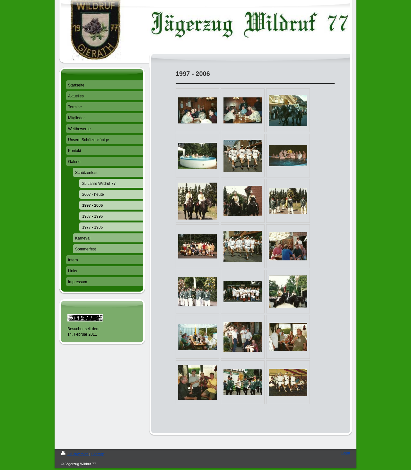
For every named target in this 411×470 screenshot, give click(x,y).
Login (345, 453)
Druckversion (75, 454)
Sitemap (97, 454)
